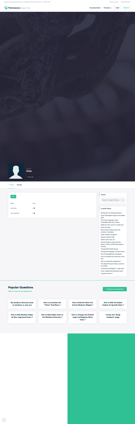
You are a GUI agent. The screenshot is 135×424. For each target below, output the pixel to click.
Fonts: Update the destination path (112, 271)
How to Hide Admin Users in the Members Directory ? (52, 316)
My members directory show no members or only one (22, 304)
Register (126, 8)
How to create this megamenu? (111, 261)
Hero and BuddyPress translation (111, 254)
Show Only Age (105, 227)
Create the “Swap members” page (113, 316)
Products (107, 8)
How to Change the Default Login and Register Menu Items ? (83, 317)
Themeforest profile (125, 2)
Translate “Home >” (107, 273)
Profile (11, 185)
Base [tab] (13, 196)
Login (117, 8)
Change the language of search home (113, 251)
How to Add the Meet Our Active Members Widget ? (82, 304)
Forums (19, 185)
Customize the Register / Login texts (112, 268)
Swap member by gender (109, 234)
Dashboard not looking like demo (111, 213)
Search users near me (108, 239)
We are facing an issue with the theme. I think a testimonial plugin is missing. (112, 244)
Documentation (95, 8)
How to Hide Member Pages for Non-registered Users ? (22, 316)
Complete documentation (115, 289)
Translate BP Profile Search (109, 249)
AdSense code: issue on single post (112, 225)
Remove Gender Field (107, 237)
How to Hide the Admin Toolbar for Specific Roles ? (113, 304)
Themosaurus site (113, 2)
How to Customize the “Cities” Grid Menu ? (52, 304)
